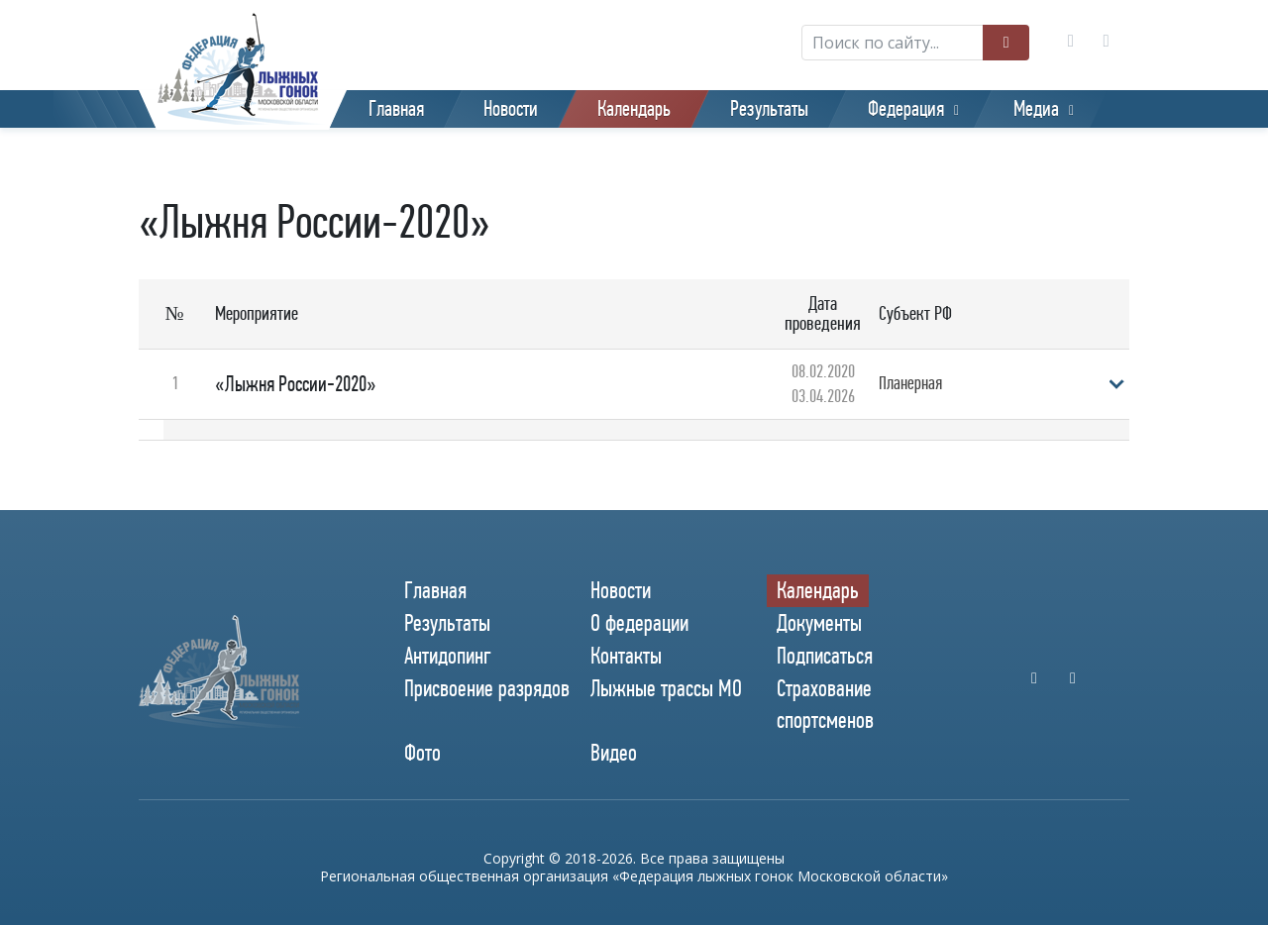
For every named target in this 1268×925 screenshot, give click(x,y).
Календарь (634, 109)
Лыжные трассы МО (666, 688)
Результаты (769, 109)
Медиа (1036, 109)
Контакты (626, 655)
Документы (819, 623)
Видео (613, 753)
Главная (396, 109)
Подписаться (825, 655)
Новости (510, 109)
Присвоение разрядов (487, 688)
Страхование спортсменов (825, 703)
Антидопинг (447, 655)
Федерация (906, 109)
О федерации (639, 623)
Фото (422, 753)
